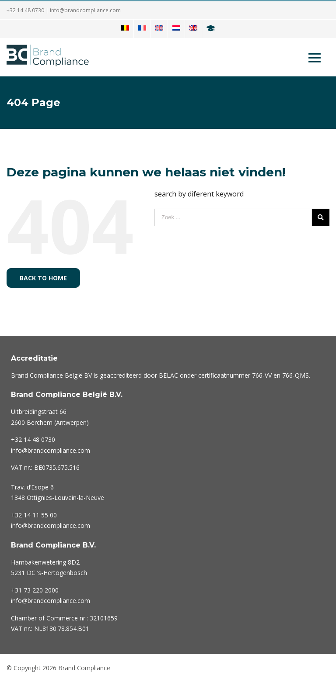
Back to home (43, 278)
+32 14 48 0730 (25, 10)
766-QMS (295, 375)
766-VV (262, 375)
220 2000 (35, 590)
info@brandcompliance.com (85, 10)
